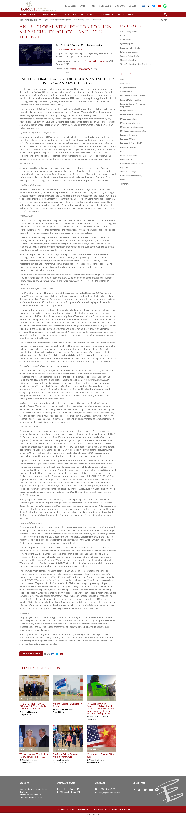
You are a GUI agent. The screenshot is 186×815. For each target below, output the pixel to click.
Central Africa (126, 91)
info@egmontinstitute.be (109, 791)
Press (83, 6)
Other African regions (129, 171)
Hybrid (123, 150)
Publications (49, 15)
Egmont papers (126, 43)
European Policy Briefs (130, 47)
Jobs (92, 6)
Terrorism (124, 183)
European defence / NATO (131, 142)
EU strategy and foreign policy (69, 48)
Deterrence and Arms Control (132, 95)
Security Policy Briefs (129, 55)
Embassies (70, 6)
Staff (121, 15)
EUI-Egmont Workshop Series (133, 130)
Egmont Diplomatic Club (130, 99)
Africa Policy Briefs (128, 31)
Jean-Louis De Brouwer (99, 715)
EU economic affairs (128, 118)
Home (22, 15)
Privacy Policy (111, 808)
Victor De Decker (96, 758)
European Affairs (127, 138)
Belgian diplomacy (128, 87)
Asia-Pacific (125, 83)
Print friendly (31, 653)
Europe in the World (128, 134)
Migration (124, 167)
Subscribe (105, 6)
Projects (78, 15)
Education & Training (100, 15)
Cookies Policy (97, 808)
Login (132, 6)
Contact (120, 6)
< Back (163, 20)
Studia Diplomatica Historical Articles (136, 63)
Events (34, 15)
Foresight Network (128, 146)
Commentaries (95, 44)
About (131, 15)
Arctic (122, 79)
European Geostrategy (96, 60)
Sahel (122, 179)
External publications (129, 51)
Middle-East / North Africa (131, 163)
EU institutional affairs (130, 122)
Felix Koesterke (62, 758)
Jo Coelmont (63, 44)
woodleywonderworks (79, 68)
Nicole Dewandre (29, 758)
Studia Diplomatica (128, 59)
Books (123, 35)
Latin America (126, 158)
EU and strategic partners (131, 114)
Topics (65, 15)
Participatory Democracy (131, 175)
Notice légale (124, 808)
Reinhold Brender (29, 710)
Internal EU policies (128, 154)
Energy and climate (128, 110)
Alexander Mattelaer (65, 708)
